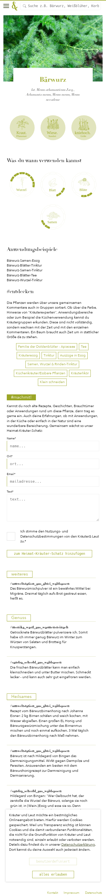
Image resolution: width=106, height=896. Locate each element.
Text (10, 492)
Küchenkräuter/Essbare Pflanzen (40, 373)
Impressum (71, 893)
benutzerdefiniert (53, 861)
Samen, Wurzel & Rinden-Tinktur (52, 364)
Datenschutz (93, 893)
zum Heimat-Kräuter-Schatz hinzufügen (49, 558)
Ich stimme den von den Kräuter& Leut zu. (59, 540)
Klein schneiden (52, 382)
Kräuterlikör (80, 373)
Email (11, 474)
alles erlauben (53, 874)
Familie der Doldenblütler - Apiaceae (46, 346)
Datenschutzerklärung (78, 844)
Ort (9, 456)
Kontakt (52, 893)
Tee (83, 346)
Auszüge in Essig (73, 355)
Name (11, 439)
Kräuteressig (28, 355)
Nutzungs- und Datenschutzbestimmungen (44, 538)
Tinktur (49, 355)
